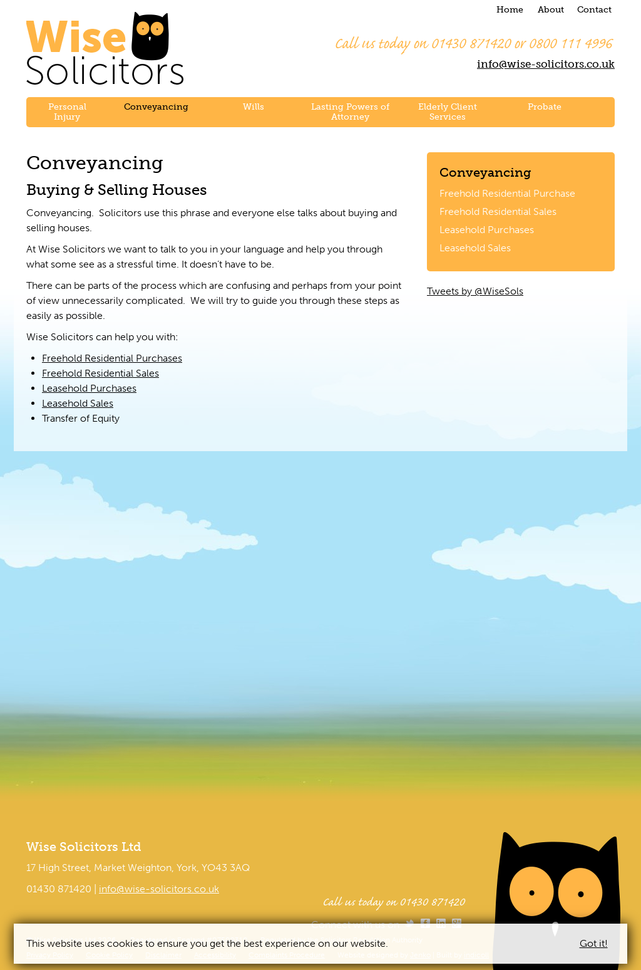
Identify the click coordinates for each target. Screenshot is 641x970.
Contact (594, 9)
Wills (253, 107)
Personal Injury (67, 112)
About (551, 9)
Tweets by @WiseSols (475, 291)
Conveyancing (156, 107)
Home (509, 9)
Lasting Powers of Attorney (350, 112)
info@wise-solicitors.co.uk (546, 64)
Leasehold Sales (475, 248)
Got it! (594, 943)
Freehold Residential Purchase (507, 193)
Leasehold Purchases (486, 230)
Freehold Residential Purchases (112, 358)
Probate (545, 107)
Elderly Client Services (447, 112)
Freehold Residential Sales (497, 211)
